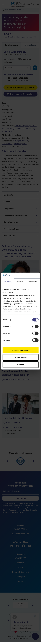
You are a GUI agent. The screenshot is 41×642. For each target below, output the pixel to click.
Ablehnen (20, 364)
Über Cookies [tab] (33, 282)
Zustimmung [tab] (7, 282)
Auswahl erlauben (20, 357)
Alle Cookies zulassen (20, 350)
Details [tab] (20, 282)
